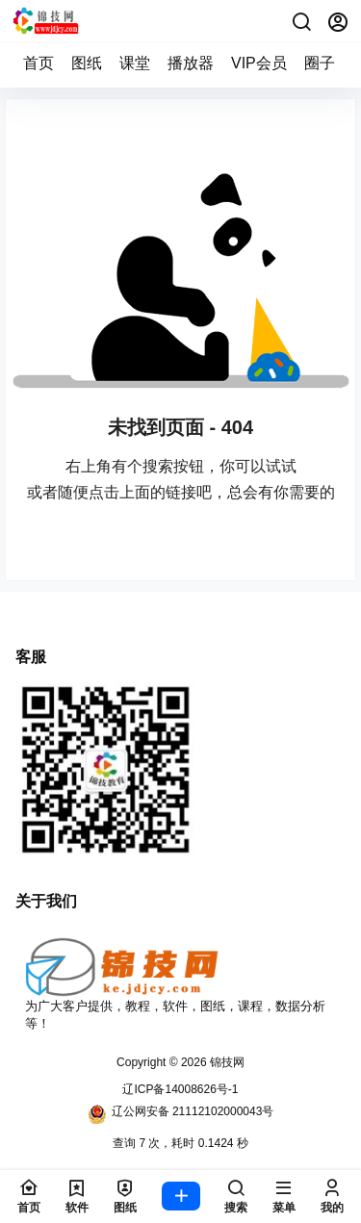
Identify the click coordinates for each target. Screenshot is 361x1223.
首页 (38, 63)
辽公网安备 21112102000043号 (181, 1114)
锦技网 (226, 1062)
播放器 (191, 63)
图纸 (86, 63)
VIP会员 (259, 63)
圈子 (319, 63)
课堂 (134, 63)
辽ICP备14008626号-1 (180, 1089)
